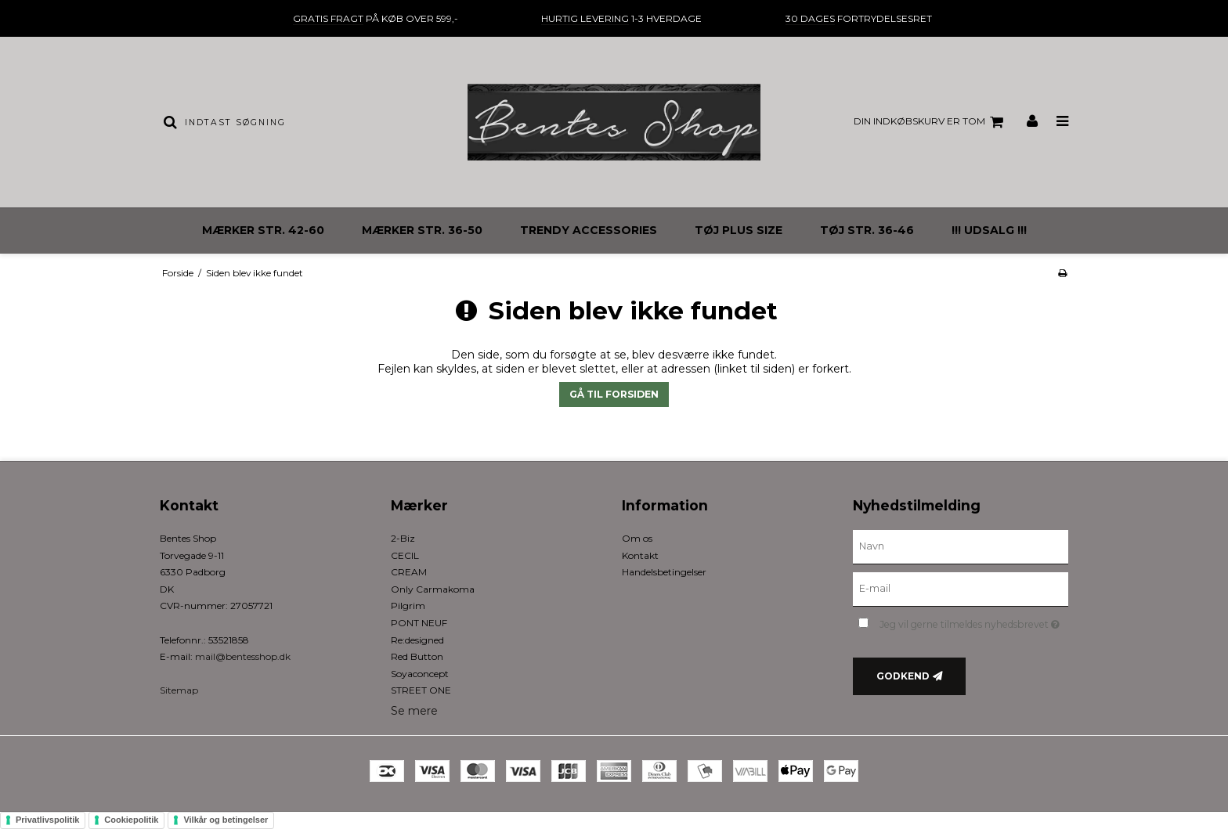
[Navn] (960, 546)
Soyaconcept (420, 673)
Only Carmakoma (433, 589)
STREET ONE (421, 690)
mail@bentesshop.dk (243, 656)
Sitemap (179, 690)
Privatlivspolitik (47, 819)
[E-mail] (960, 589)
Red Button (417, 656)
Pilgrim (408, 605)
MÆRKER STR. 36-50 (422, 230)
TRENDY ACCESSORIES (588, 230)
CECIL (405, 555)
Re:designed (417, 640)
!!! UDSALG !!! (989, 230)
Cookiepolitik (131, 819)
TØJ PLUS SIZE (738, 230)
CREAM (409, 572)
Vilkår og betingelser (225, 819)
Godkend (903, 676)
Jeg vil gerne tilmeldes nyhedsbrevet (973, 621)
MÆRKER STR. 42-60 (263, 230)
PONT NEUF (419, 623)
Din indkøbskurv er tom (931, 122)
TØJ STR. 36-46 (867, 230)
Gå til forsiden (614, 394)
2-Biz (403, 538)
